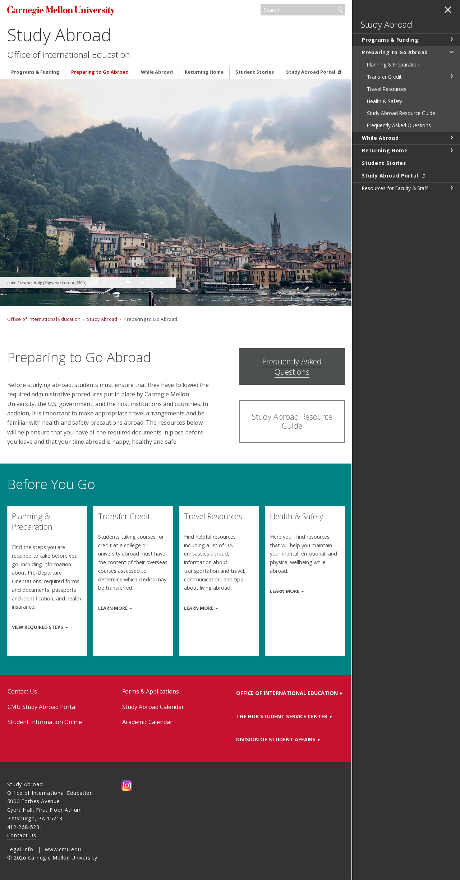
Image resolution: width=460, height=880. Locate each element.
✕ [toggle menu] (448, 10)
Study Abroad (59, 35)
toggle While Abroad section (451, 137)
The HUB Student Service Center (281, 716)
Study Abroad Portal (311, 72)
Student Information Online (45, 722)
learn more (198, 608)
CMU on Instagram (126, 785)
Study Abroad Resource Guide (292, 421)
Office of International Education (68, 54)
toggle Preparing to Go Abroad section (451, 51)
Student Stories (254, 72)
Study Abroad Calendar (153, 707)
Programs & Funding (35, 72)
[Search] (303, 10)
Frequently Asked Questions (292, 366)
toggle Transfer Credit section (451, 76)
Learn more (284, 591)
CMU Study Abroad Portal (42, 707)
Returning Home (204, 72)
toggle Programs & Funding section (451, 39)
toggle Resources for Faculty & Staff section (451, 188)
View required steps (37, 627)
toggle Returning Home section (451, 150)
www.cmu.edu (63, 849)
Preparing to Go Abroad (100, 72)
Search (340, 10)
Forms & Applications (150, 691)
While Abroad (157, 72)
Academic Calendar (147, 722)
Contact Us (22, 691)
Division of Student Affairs (276, 739)
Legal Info (20, 849)
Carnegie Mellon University (61, 10)
